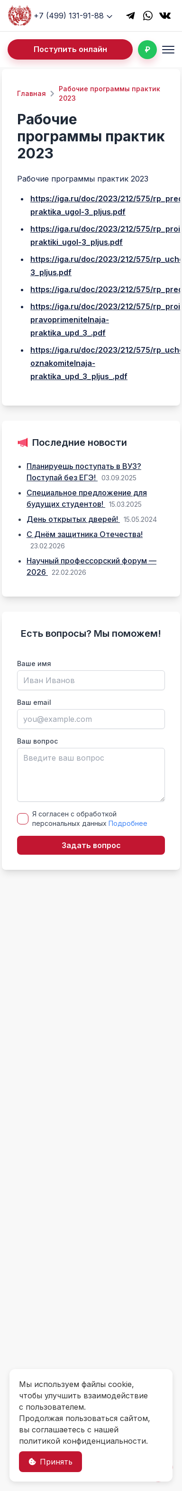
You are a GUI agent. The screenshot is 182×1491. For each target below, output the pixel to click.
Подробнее (128, 823)
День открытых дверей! (73, 519)
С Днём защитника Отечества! (85, 534)
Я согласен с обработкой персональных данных (89, 818)
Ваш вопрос (37, 741)
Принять (50, 1461)
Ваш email (34, 702)
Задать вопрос (91, 845)
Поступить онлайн (70, 49)
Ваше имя (34, 663)
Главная (31, 93)
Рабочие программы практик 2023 (109, 93)
